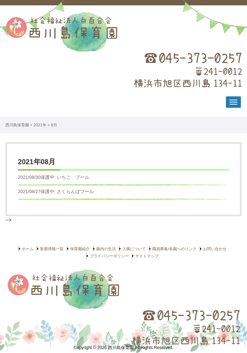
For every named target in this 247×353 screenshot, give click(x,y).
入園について (134, 249)
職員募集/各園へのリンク (174, 249)
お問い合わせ (215, 249)
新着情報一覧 (52, 249)
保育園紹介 (80, 249)
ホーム (28, 249)
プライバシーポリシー (109, 256)
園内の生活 (106, 249)
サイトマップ (147, 256)
